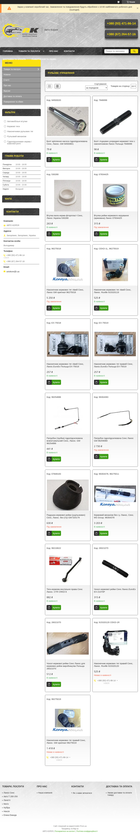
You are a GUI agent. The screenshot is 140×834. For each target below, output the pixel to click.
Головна (8, 51)
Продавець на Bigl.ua (70, 829)
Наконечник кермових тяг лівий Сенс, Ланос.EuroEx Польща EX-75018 (65, 365)
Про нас (53, 51)
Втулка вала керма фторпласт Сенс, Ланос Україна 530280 (65, 216)
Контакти (69, 51)
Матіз (6, 804)
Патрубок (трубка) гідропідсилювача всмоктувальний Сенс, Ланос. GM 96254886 (65, 441)
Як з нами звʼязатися (82, 793)
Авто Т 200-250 (11, 796)
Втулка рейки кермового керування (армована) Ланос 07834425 (111, 216)
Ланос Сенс (9, 793)
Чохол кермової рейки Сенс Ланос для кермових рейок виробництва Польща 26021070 (66, 666)
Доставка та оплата (14, 59)
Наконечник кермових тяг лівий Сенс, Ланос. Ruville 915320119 (112, 290)
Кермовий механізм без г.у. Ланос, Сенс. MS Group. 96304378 (114, 516)
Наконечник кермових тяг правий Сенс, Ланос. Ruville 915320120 (113, 664)
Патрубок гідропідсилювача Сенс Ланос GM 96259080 (114, 439)
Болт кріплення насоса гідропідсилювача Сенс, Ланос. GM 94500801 (67, 142)
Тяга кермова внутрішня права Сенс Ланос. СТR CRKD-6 (64, 590)
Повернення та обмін (44, 59)
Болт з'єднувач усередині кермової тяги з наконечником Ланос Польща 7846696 (114, 142)
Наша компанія (45, 793)
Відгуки (7, 91)
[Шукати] (134, 51)
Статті (6, 80)
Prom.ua (83, 826)
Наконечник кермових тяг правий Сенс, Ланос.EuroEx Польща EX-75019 (113, 365)
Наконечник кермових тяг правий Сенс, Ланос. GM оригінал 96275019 (66, 741)
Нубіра (7, 807)
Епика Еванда (10, 815)
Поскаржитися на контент (65, 831)
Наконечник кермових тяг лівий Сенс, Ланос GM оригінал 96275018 (65, 290)
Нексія (7, 811)
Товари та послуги (29, 51)
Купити (56, 159)
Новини (7, 74)
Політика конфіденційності (87, 831)
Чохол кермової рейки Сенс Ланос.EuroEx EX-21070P (115, 590)
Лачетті (7, 800)
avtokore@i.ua (12, 271)
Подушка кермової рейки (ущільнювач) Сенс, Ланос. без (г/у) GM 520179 (66, 516)
